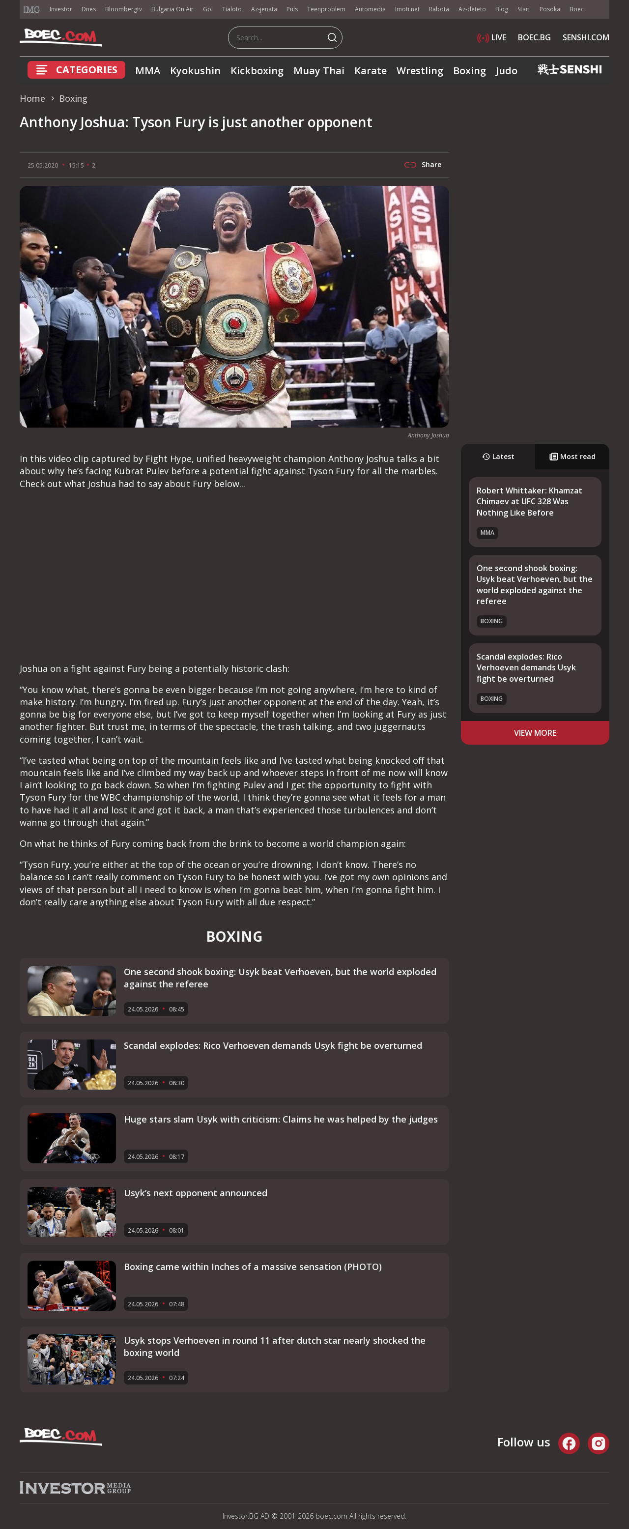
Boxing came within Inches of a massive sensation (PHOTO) (253, 1266)
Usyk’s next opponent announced (195, 1193)
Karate (370, 70)
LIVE (491, 37)
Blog (501, 9)
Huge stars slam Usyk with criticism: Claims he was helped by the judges (281, 1119)
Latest (498, 456)
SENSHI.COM (586, 37)
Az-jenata (264, 9)
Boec (577, 9)
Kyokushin (195, 70)
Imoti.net (407, 9)
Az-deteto (472, 9)
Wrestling (420, 70)
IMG (32, 9)
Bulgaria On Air (172, 9)
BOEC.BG (534, 37)
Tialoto (232, 9)
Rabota (439, 9)
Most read (572, 456)
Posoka (550, 9)
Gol (208, 9)
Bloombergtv (123, 9)
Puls (292, 9)
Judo (506, 70)
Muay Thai (318, 70)
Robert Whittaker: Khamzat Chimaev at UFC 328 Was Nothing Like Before (529, 501)
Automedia (370, 9)
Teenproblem (326, 9)
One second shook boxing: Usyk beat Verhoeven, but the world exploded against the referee (535, 584)
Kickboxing (257, 70)
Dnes (89, 9)
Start (523, 9)
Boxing (469, 70)
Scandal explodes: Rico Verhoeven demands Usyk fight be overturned (526, 667)
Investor (61, 9)
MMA (147, 70)
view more (535, 732)
